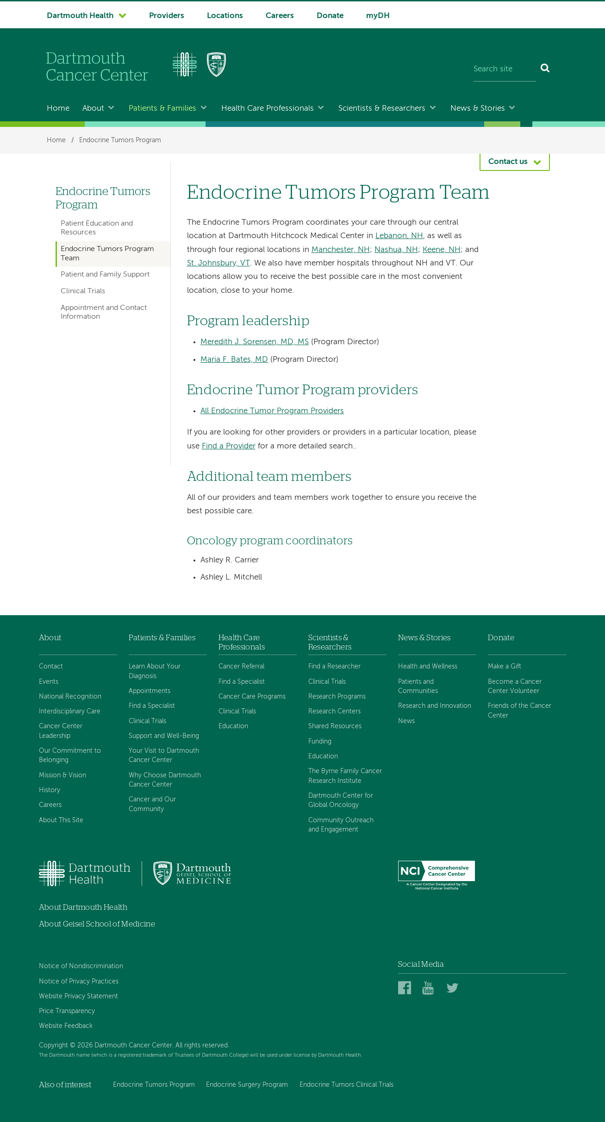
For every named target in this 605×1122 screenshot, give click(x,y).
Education (233, 726)
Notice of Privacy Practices (79, 981)
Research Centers (334, 711)
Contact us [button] (508, 162)
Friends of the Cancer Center (519, 711)
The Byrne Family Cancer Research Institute (345, 776)
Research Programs (337, 696)
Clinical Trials (83, 291)
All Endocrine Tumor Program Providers (272, 411)
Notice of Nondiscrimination (81, 966)
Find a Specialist (152, 706)
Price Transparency (67, 1011)
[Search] (545, 69)
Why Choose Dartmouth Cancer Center (165, 780)
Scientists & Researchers (381, 109)
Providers (166, 16)
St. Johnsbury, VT (218, 263)
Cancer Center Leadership (60, 731)
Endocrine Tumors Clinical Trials (346, 1085)
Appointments (149, 691)
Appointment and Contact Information (104, 312)
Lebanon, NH (399, 236)
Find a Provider (229, 446)
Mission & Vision (62, 775)
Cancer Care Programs (252, 696)
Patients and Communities (418, 686)
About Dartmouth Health (83, 907)
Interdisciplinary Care (69, 711)
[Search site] (505, 69)
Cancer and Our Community (152, 804)
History (49, 790)
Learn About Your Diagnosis (155, 671)
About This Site (61, 820)
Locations (225, 16)
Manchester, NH (341, 250)
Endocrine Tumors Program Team (107, 254)
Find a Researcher (334, 666)
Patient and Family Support (105, 274)
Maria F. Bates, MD (234, 360)
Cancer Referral (241, 666)
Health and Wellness (427, 666)
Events (48, 682)
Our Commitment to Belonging (70, 755)
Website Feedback (66, 1026)
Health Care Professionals (267, 109)
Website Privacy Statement (78, 996)
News (406, 721)
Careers (280, 16)
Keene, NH (442, 250)
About (93, 109)
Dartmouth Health (80, 16)
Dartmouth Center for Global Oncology (340, 800)
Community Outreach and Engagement (341, 825)
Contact (51, 666)
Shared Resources (335, 726)
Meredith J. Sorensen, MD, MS (254, 342)
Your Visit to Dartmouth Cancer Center (164, 755)
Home (58, 109)
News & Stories (477, 109)
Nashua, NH (396, 250)
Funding (319, 741)
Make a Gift (504, 666)
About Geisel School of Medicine (97, 924)
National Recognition (70, 696)
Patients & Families (162, 109)
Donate (330, 16)
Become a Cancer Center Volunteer (515, 686)
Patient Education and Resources (97, 228)
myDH (378, 16)
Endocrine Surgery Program (247, 1085)
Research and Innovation (434, 706)
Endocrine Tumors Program (120, 140)
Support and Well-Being (164, 736)
